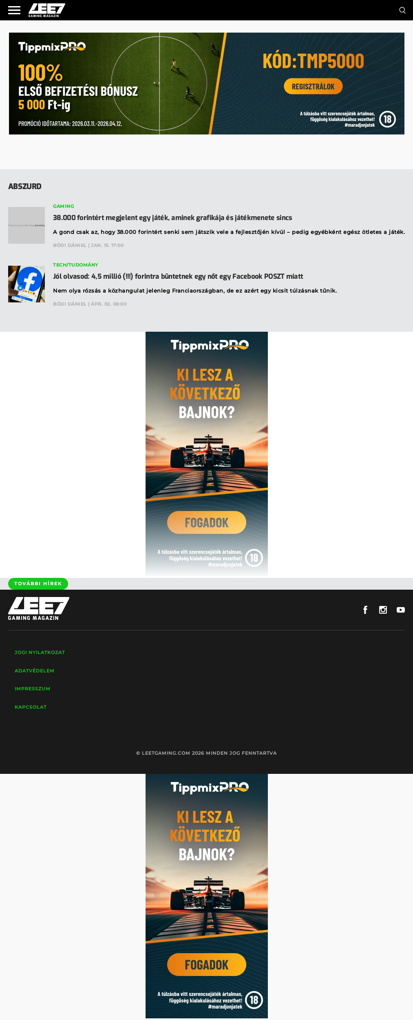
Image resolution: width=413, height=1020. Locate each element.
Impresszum (33, 689)
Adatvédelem (35, 671)
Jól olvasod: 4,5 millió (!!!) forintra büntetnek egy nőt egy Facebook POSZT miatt (178, 276)
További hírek (38, 583)
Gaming (63, 206)
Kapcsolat (30, 707)
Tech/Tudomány (75, 265)
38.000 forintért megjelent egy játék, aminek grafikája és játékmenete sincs (172, 218)
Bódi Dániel (70, 245)
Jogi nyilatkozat (40, 652)
